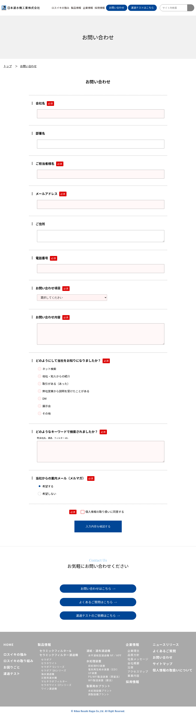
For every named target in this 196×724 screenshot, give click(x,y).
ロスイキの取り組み (18, 669)
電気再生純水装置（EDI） (103, 678)
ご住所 (40, 224)
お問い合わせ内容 (53, 318)
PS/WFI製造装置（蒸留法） (104, 685)
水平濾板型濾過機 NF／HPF (105, 664)
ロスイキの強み (60, 8)
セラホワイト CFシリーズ (56, 693)
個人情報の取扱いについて (173, 678)
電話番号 (46, 259)
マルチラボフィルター (54, 690)
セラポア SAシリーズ (53, 679)
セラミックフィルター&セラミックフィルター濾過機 (58, 661)
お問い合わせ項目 (53, 289)
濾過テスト (11, 682)
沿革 (131, 676)
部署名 (40, 133)
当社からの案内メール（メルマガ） (65, 486)
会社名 (45, 103)
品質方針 (134, 663)
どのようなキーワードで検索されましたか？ (71, 436)
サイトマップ (163, 672)
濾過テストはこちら (142, 7)
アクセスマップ (138, 680)
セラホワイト (49, 671)
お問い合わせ (116, 7)
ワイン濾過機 (49, 697)
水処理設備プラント (100, 699)
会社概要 (134, 672)
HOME (8, 653)
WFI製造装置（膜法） (101, 689)
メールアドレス (51, 193)
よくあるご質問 (164, 659)
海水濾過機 (47, 682)
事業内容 (134, 684)
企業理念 (134, 659)
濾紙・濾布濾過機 (98, 659)
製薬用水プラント (98, 695)
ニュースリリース (166, 653)
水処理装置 (94, 670)
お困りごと (11, 675)
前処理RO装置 (96, 674)
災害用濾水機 (49, 686)
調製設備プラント (98, 703)
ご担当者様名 (49, 163)
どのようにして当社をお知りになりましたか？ (73, 365)
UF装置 (92, 681)
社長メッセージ (138, 668)
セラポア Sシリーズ (53, 675)
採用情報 (100, 8)
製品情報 (76, 8)
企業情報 (88, 8)
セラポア (46, 668)
